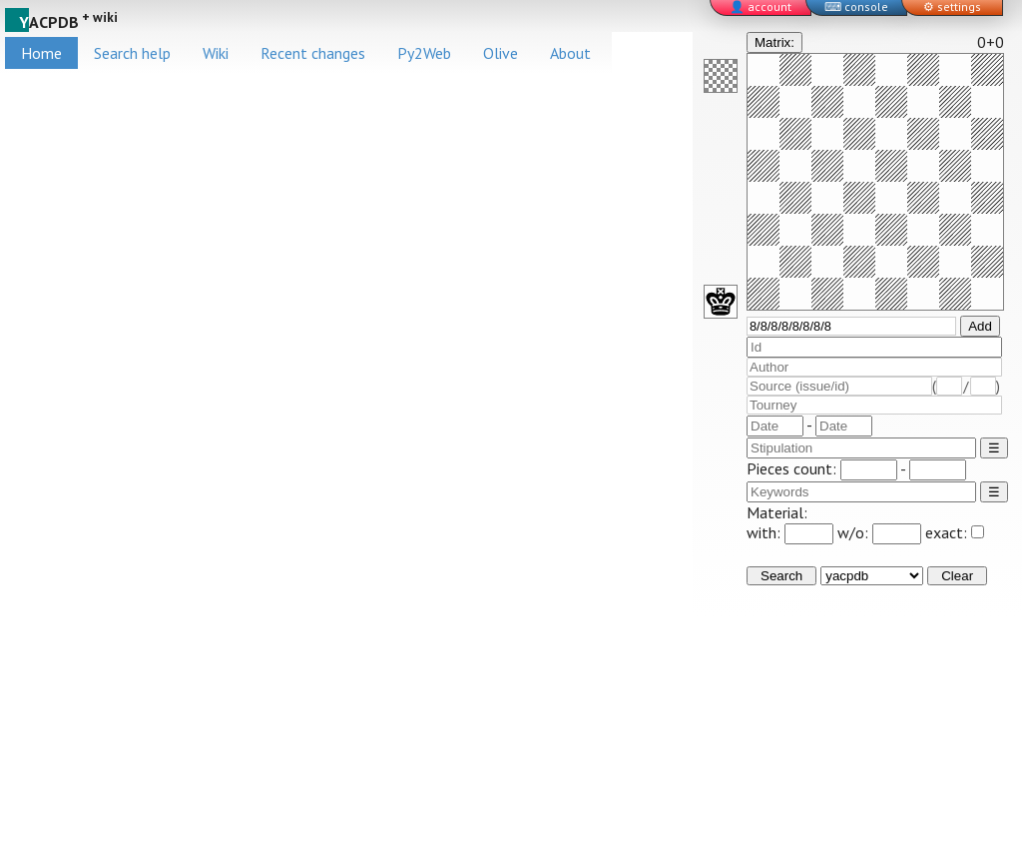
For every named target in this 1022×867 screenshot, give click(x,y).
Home (41, 53)
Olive (500, 53)
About (570, 53)
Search (781, 575)
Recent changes (312, 53)
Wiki (216, 53)
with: (790, 532)
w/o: (879, 532)
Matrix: (774, 42)
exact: (954, 532)
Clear (957, 575)
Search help (132, 53)
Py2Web (424, 53)
